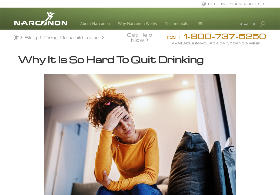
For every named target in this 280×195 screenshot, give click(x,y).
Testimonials (176, 23)
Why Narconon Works (137, 23)
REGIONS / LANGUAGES (234, 3)
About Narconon (95, 23)
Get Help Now (139, 36)
